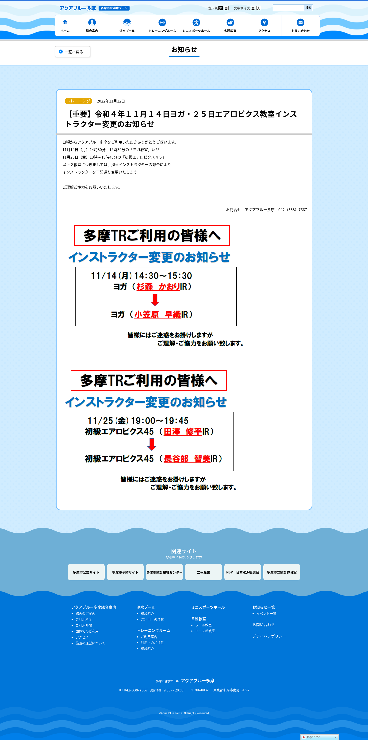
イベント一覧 (266, 613)
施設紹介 (147, 613)
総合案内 (92, 30)
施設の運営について (90, 643)
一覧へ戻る (74, 51)
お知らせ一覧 (263, 607)
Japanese (311, 737)
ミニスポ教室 (205, 630)
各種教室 (230, 30)
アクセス (264, 30)
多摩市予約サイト (125, 572)
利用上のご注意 (152, 642)
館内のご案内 (85, 613)
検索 (308, 8)
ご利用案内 (149, 636)
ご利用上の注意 (152, 619)
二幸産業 (203, 572)
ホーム (65, 30)
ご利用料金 (84, 619)
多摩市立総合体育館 (282, 572)
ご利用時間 (84, 625)
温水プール (127, 30)
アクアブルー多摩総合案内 (93, 607)
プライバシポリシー (269, 636)
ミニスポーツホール (196, 30)
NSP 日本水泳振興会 (242, 572)
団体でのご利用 (87, 631)
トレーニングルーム (162, 30)
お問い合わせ (300, 30)
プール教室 (203, 624)
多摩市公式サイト (86, 572)
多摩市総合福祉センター (164, 572)
